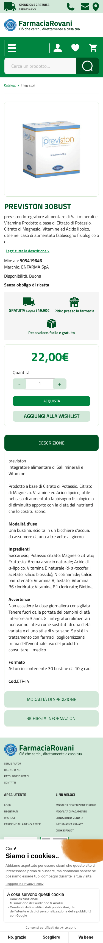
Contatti (10, 783)
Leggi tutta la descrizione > (27, 251)
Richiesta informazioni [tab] (51, 718)
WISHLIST (9, 818)
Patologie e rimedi (16, 776)
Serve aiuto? (12, 764)
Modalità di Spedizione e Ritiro (76, 805)
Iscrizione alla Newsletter (22, 824)
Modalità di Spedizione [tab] (51, 699)
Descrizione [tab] (51, 443)
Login (8, 805)
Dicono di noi (12, 770)
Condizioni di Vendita (69, 818)
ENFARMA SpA (35, 267)
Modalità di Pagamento (71, 811)
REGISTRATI (11, 811)
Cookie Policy (65, 830)
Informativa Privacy (69, 824)
